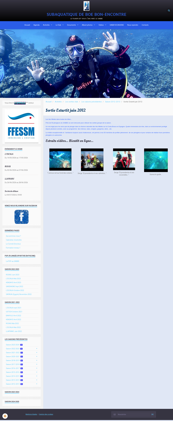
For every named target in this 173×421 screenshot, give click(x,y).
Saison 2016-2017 (14, 369)
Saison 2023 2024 (14, 346)
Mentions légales (31, 415)
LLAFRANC (9, 179)
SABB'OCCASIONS (117, 25)
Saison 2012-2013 (112, 103)
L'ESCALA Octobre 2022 (15, 291)
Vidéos (101, 25)
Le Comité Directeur (13, 245)
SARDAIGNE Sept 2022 (14, 287)
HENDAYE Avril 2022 (13, 320)
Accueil (27, 25)
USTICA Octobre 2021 (14, 313)
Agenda (36, 25)
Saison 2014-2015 (14, 377)
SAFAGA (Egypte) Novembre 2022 (19, 295)
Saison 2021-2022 (14, 354)
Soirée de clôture (11, 192)
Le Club (58, 25)
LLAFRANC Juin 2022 (14, 332)
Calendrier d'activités (14, 241)
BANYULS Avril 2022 (13, 317)
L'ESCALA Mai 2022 (13, 328)
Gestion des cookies (46, 415)
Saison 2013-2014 (14, 381)
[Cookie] (5, 416)
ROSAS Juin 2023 (12, 276)
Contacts (145, 25)
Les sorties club (71, 103)
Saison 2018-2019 (14, 361)
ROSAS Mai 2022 (12, 324)
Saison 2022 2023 (14, 350)
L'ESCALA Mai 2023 (13, 280)
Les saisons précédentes (91, 103)
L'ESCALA (9, 155)
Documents (71, 25)
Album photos (87, 25)
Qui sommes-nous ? (13, 237)
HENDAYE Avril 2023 (13, 283)
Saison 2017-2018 (14, 365)
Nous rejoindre (132, 25)
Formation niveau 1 (13, 249)
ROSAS (8, 167)
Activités (46, 25)
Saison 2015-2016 (14, 373)
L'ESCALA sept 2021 (13, 309)
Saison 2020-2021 (14, 358)
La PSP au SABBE (12, 262)
